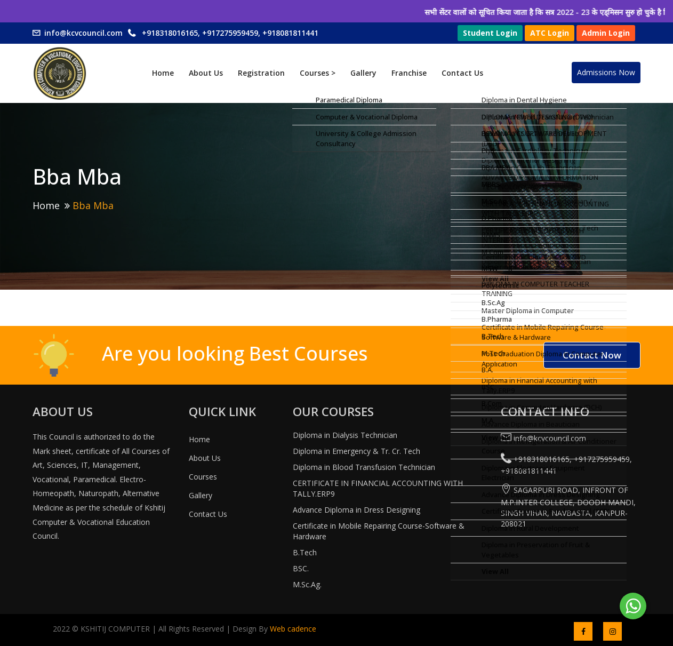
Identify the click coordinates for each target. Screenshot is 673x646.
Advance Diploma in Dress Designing (356, 510)
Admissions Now (606, 72)
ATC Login (549, 33)
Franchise (409, 73)
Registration (261, 73)
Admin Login (606, 33)
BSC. (301, 568)
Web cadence (292, 629)
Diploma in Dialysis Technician (345, 435)
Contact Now (592, 355)
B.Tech (305, 552)
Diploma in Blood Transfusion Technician (364, 467)
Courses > (317, 73)
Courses (203, 477)
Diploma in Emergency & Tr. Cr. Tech (356, 451)
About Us (206, 73)
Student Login (490, 33)
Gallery (363, 73)
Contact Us (462, 73)
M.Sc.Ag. (307, 584)
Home (163, 73)
